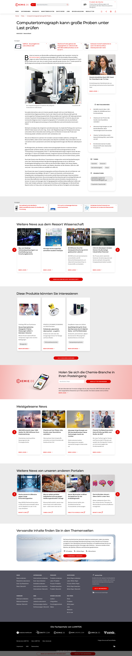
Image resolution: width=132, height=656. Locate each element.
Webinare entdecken (22, 599)
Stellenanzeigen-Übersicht (41, 607)
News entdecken (21, 578)
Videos (52, 607)
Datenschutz (35, 646)
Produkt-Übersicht (55, 589)
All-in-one (70, 612)
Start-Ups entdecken (39, 581)
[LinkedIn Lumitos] (114, 646)
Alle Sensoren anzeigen (66, 358)
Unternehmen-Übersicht (40, 589)
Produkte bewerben (56, 586)
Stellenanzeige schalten (40, 604)
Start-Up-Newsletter (22, 583)
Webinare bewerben (22, 601)
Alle (33, 4)
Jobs (68, 607)
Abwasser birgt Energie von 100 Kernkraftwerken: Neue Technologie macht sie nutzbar (102, 128)
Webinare (69, 609)
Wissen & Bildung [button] (78, 11)
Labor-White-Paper (72, 581)
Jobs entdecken (37, 599)
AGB (27, 646)
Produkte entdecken (56, 578)
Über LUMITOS (35, 641)
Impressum (19, 646)
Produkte (69, 601)
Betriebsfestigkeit (34, 57)
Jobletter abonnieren (39, 601)
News (68, 599)
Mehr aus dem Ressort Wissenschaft (66, 279)
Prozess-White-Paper (73, 583)
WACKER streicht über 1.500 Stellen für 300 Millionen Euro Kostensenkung (101, 111)
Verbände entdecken (39, 583)
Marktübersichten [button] (47, 11)
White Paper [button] (60, 11)
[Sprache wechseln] (111, 12)
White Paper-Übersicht (73, 589)
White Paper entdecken (73, 578)
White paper (70, 604)
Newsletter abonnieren (98, 381)
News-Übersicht (21, 586)
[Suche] (67, 5)
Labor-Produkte (54, 581)
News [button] (17, 11)
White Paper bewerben (73, 586)
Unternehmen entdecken (40, 578)
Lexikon (52, 599)
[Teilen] (106, 12)
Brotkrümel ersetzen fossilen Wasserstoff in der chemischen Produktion (102, 146)
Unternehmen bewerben (40, 586)
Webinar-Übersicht (21, 604)
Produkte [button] (35, 11)
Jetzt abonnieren (100, 588)
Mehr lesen (64, 393)
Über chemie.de (46, 641)
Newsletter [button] (90, 11)
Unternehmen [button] (25, 11)
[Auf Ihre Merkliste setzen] (101, 12)
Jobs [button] (68, 11)
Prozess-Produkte (55, 583)
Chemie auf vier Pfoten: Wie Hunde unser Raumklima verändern (101, 120)
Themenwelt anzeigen (74, 556)
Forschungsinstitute (56, 604)
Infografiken (53, 601)
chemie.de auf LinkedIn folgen (100, 592)
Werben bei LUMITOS (22, 641)
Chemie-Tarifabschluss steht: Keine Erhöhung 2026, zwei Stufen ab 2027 (103, 137)
